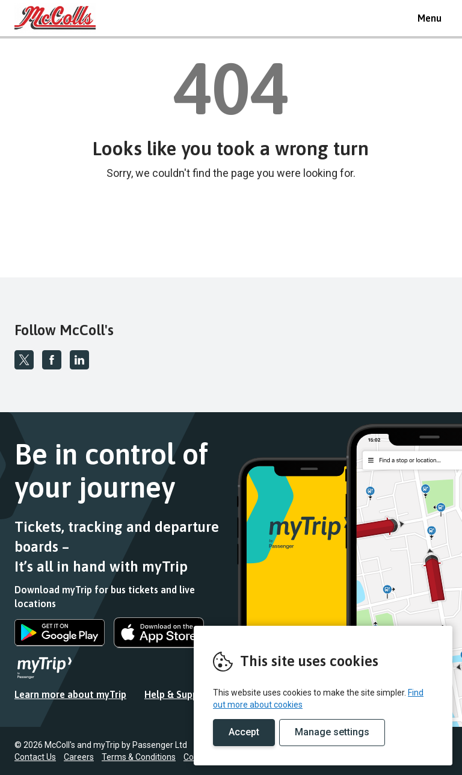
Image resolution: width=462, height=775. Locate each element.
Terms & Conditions (139, 757)
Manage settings (332, 732)
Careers (79, 757)
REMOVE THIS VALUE (59, 18)
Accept (244, 732)
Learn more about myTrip (70, 694)
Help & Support (178, 694)
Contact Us (35, 757)
